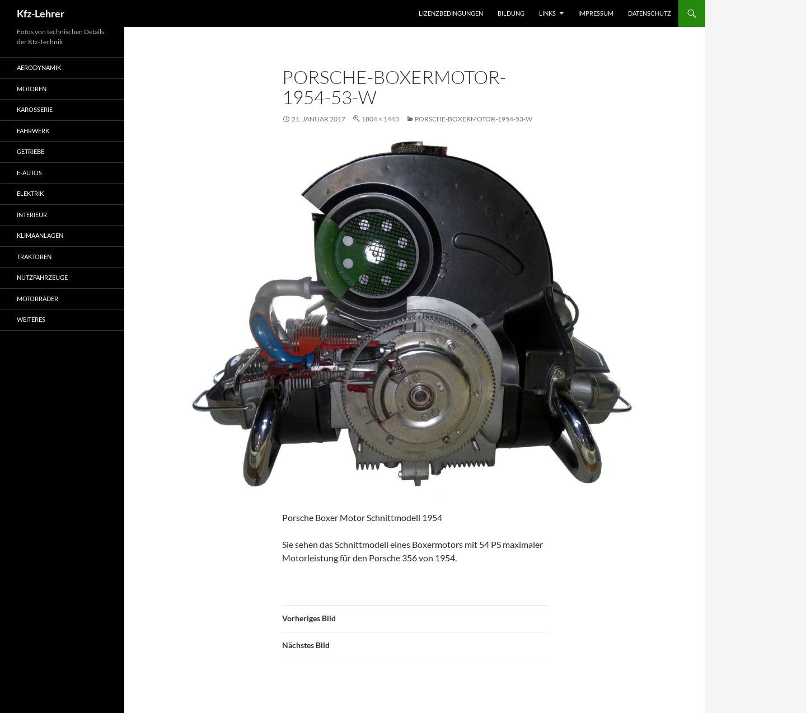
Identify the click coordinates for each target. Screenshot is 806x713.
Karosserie (35, 109)
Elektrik (30, 193)
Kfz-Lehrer (40, 13)
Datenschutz (649, 13)
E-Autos (29, 172)
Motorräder (37, 298)
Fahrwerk (33, 130)
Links (547, 13)
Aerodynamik (39, 67)
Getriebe (30, 151)
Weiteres (31, 319)
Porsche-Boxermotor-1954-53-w (473, 119)
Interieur (32, 214)
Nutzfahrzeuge (42, 277)
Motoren (31, 88)
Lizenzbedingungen (451, 13)
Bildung (511, 13)
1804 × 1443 (380, 119)
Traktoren (34, 256)
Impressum (595, 13)
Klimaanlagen (40, 235)
